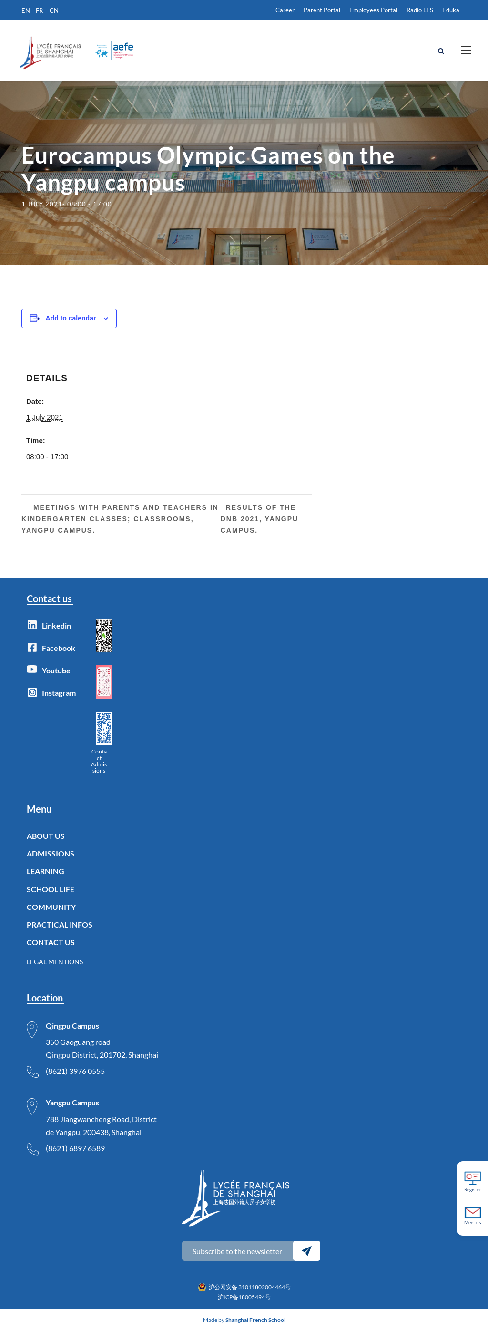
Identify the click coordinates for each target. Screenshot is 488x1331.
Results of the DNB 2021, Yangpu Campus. (260, 519)
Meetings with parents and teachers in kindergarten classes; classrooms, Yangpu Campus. (120, 519)
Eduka (450, 10)
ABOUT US (46, 835)
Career (285, 10)
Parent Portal (322, 10)
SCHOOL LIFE (50, 889)
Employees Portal (373, 10)
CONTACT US (51, 942)
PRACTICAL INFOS (59, 924)
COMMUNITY (51, 906)
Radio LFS (420, 10)
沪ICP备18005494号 (244, 1296)
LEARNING (45, 871)
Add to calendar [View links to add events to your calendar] (71, 318)
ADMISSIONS (50, 853)
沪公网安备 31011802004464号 (250, 1286)
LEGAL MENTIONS (55, 962)
